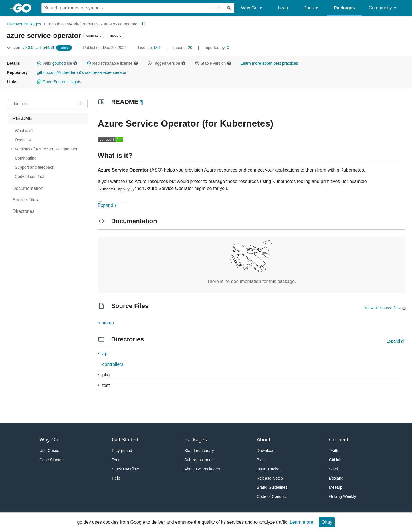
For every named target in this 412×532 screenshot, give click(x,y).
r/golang (336, 478)
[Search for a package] (132, 8)
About (263, 440)
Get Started (125, 440)
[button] (39, 63)
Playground (122, 450)
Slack (334, 469)
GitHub (335, 460)
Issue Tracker (269, 469)
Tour (116, 460)
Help (116, 478)
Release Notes (270, 478)
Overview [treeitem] (23, 140)
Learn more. (302, 522)
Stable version (213, 63)
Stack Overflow (125, 469)
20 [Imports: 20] (182, 47)
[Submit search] (229, 8)
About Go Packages (202, 469)
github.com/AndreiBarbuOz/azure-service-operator (94, 24)
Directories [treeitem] (23, 211)
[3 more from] (98, 353)
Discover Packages (24, 24)
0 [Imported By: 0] (216, 47)
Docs (311, 8)
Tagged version (166, 63)
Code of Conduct (272, 496)
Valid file (57, 63)
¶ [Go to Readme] (142, 101)
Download (265, 450)
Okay (327, 522)
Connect (338, 440)
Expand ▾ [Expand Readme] (107, 205)
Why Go (252, 8)
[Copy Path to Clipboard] (143, 24)
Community (383, 8)
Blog (261, 460)
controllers (113, 364)
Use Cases (49, 450)
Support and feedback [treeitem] (34, 167)
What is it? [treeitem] (24, 130)
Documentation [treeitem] (28, 188)
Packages (344, 7)
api (105, 353)
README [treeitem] (22, 118)
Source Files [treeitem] (25, 199)
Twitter (335, 450)
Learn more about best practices (269, 63)
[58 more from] (98, 374)
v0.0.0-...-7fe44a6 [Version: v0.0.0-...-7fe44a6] (31, 47)
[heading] (24, 8)
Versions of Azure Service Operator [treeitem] (46, 149)
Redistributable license (112, 63)
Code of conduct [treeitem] (29, 176)
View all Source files (383, 308)
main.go (106, 322)
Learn (284, 7)
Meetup (335, 487)
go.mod (59, 63)
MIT (157, 47)
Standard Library (199, 450)
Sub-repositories (198, 460)
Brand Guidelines (272, 487)
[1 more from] (98, 385)
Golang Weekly (342, 496)
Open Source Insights (59, 81)
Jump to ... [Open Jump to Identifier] (22, 103)
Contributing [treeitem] (26, 158)
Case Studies (51, 460)
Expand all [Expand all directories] (396, 341)
